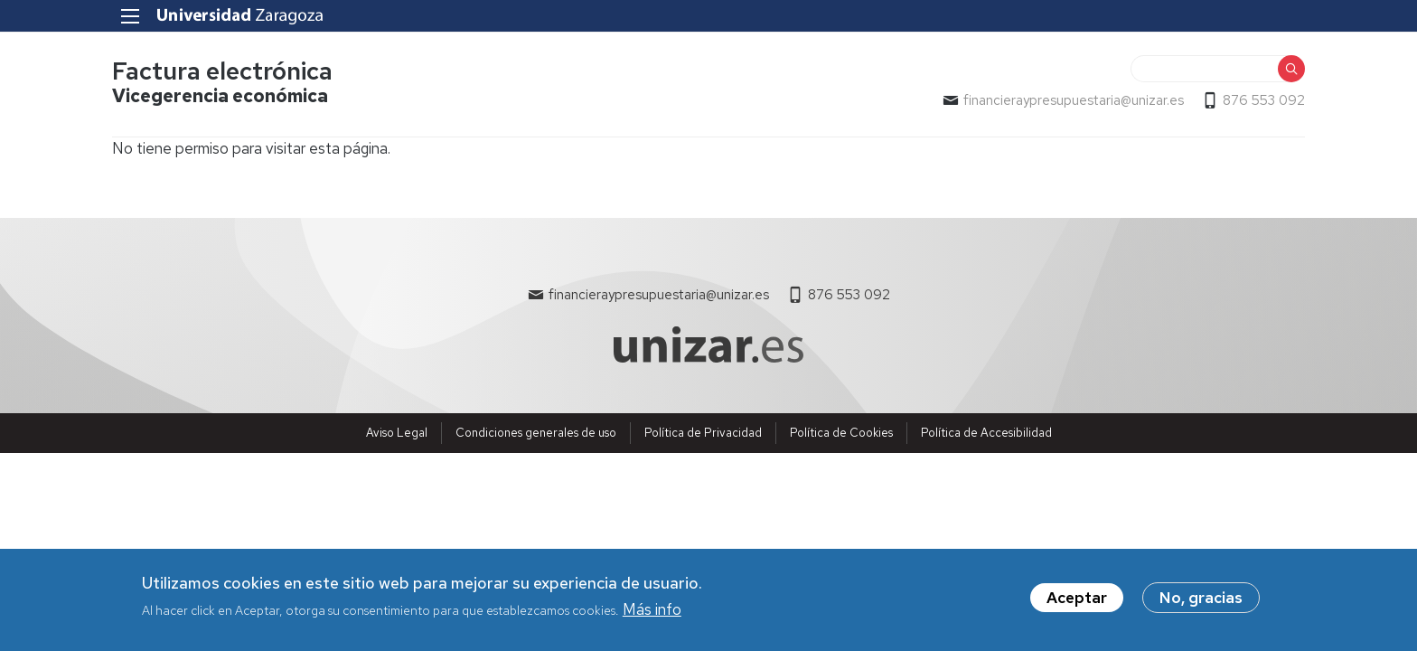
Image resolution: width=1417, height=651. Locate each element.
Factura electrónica (222, 71)
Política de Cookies (841, 432)
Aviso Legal (396, 432)
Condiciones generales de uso (535, 432)
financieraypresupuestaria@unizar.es (1073, 100)
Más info (652, 617)
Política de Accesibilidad (986, 432)
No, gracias (1201, 604)
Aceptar (1076, 604)
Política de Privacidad (703, 432)
